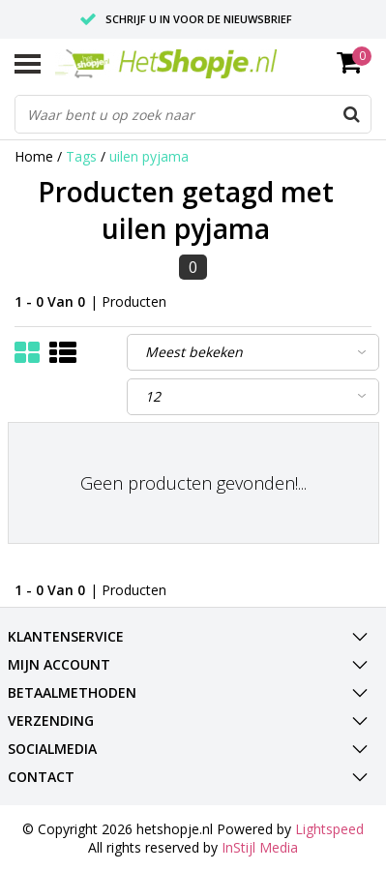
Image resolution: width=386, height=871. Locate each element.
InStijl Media (260, 847)
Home (34, 156)
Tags (81, 156)
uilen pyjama (149, 156)
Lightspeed (329, 829)
